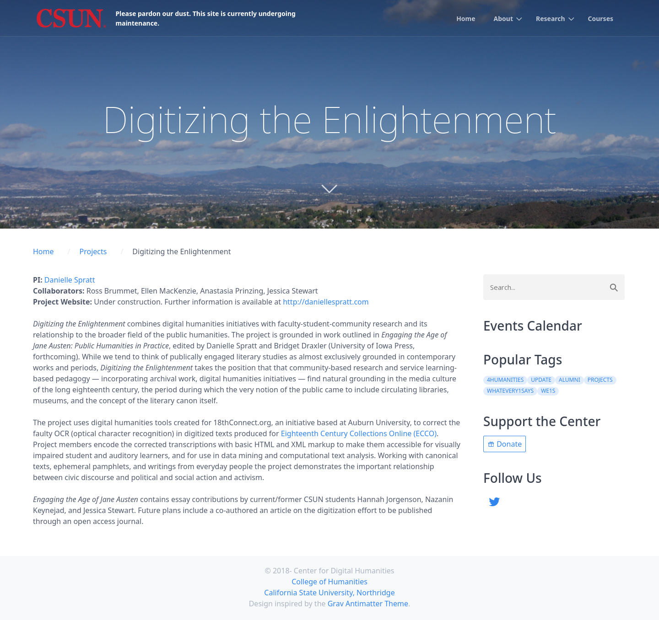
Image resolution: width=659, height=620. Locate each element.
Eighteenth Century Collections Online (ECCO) (359, 433)
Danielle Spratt (69, 280)
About (503, 18)
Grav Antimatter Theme (368, 604)
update (541, 380)
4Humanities (505, 380)
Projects (93, 251)
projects (600, 380)
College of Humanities (329, 582)
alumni (569, 380)
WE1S (548, 391)
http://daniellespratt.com (326, 302)
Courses (600, 18)
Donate (504, 444)
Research (550, 18)
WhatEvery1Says (510, 391)
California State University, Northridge (329, 593)
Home (465, 18)
